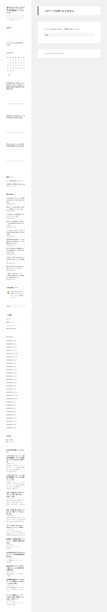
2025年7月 (9, 370)
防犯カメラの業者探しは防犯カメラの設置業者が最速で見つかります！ (15, 223)
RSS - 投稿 (9, 440)
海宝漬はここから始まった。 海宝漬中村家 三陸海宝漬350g (15, 116)
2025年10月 (9, 360)
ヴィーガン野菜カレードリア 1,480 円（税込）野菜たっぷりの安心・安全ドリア (15, 597)
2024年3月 (9, 421)
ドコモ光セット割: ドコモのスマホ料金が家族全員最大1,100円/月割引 (15, 232)
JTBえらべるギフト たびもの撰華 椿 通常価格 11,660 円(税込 (15, 145)
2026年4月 (9, 341)
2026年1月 (9, 350)
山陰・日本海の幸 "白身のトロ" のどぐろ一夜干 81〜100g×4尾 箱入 (15, 512)
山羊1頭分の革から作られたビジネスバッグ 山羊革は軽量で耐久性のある (15, 554)
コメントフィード (11, 325)
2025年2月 (9, 386)
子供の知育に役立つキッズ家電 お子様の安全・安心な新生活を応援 (15, 200)
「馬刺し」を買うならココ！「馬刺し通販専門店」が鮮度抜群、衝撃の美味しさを (15, 275)
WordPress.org (11, 328)
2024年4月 (9, 418)
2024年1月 (9, 428)
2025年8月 (9, 366)
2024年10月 (9, 399)
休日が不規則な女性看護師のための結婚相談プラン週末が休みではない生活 (15, 250)
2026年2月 (9, 347)
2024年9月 (9, 402)
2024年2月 (9, 424)
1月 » (9, 75)
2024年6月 (9, 411)
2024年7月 (9, 408)
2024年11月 (9, 395)
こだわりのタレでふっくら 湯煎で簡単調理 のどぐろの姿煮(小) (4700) (15, 477)
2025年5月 (9, 376)
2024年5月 (9, 415)
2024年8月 (9, 405)
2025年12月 (9, 353)
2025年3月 (9, 382)
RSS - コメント (10, 442)
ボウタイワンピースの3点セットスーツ (15, 10)
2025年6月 (9, 373)
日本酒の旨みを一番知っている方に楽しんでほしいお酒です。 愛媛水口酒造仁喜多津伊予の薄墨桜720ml (15, 86)
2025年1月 (9, 389)
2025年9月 (9, 363)
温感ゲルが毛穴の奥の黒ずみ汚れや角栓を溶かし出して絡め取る (15, 259)
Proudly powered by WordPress (54, 53)
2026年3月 (9, 344)
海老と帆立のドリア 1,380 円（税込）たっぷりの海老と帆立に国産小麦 (15, 568)
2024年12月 (9, 392)
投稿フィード (10, 322)
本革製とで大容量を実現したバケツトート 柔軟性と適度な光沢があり (15, 541)
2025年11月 (9, 357)
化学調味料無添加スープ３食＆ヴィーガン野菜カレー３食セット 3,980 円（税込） (15, 581)
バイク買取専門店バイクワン (14, 181)
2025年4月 (9, 379)
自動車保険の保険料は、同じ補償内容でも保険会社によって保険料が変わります (15, 241)
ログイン (8, 319)
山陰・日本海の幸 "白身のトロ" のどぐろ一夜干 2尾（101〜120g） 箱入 (15, 494)
